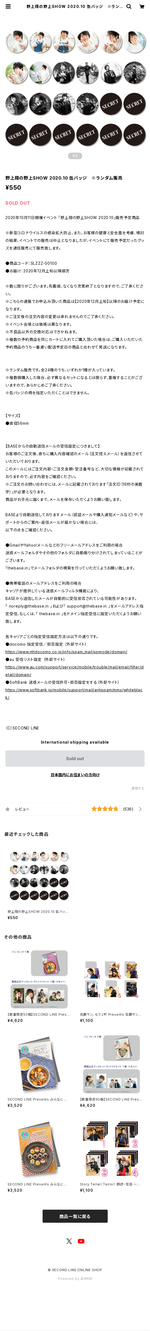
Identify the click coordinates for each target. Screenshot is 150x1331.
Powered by (75, 1279)
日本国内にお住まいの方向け (75, 774)
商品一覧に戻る (75, 1216)
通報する (138, 788)
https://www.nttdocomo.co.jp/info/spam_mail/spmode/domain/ (66, 651)
